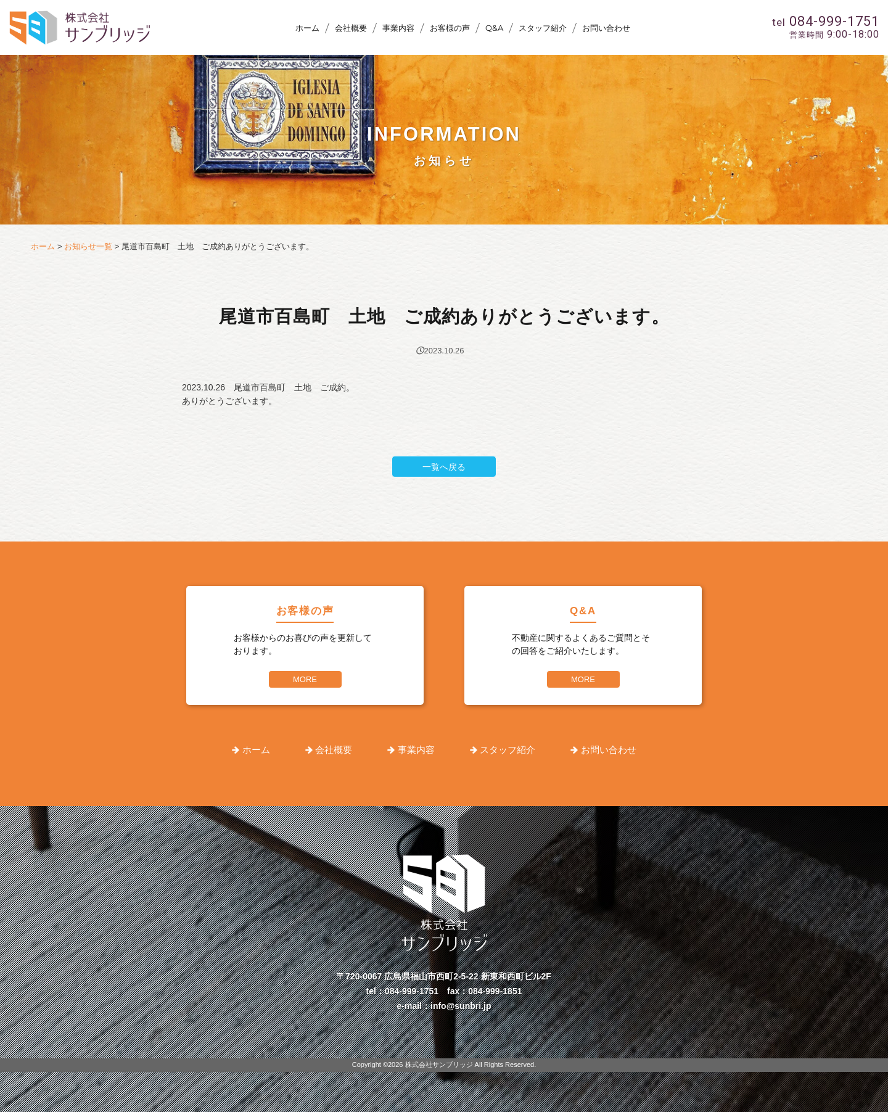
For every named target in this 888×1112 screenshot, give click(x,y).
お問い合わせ (606, 28)
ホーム (307, 28)
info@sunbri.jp (460, 1006)
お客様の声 (450, 28)
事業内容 (398, 28)
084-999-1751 (411, 991)
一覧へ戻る (444, 467)
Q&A (494, 28)
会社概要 (351, 28)
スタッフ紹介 (543, 28)
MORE (305, 679)
